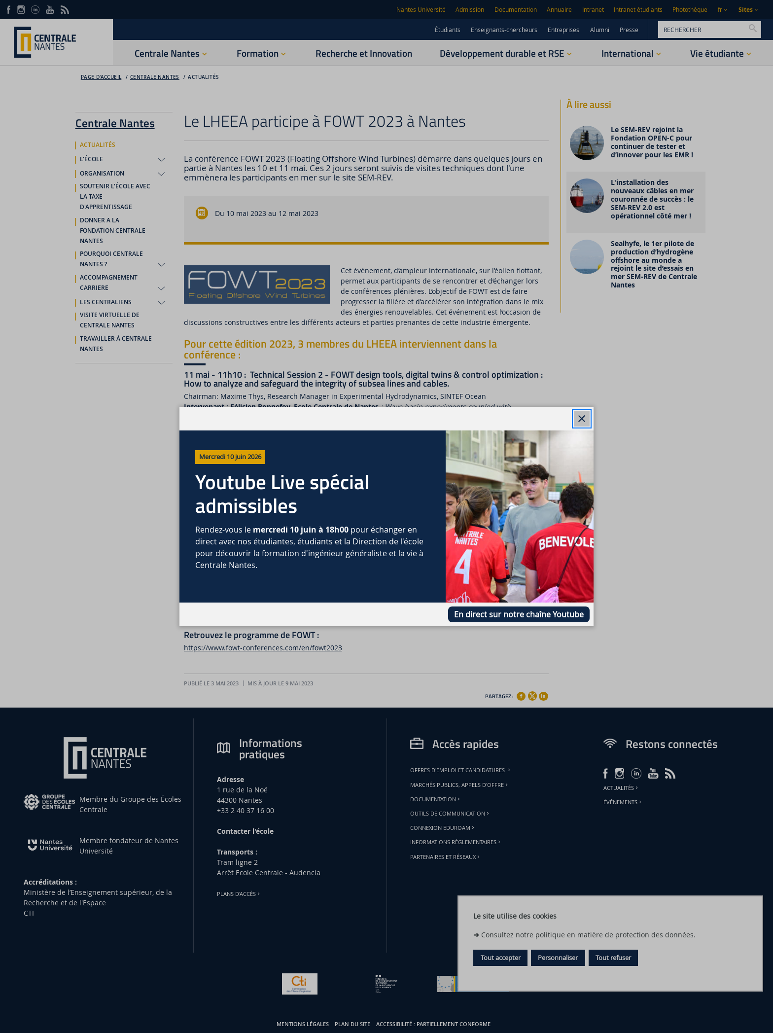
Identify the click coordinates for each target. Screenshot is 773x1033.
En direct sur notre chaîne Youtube (519, 614)
